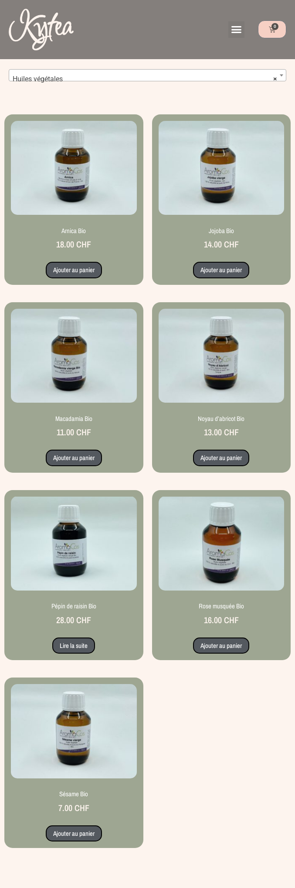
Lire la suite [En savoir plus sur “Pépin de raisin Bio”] (74, 645)
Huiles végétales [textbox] (145, 79)
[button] (236, 29)
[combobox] (147, 75)
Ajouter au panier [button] (74, 269)
